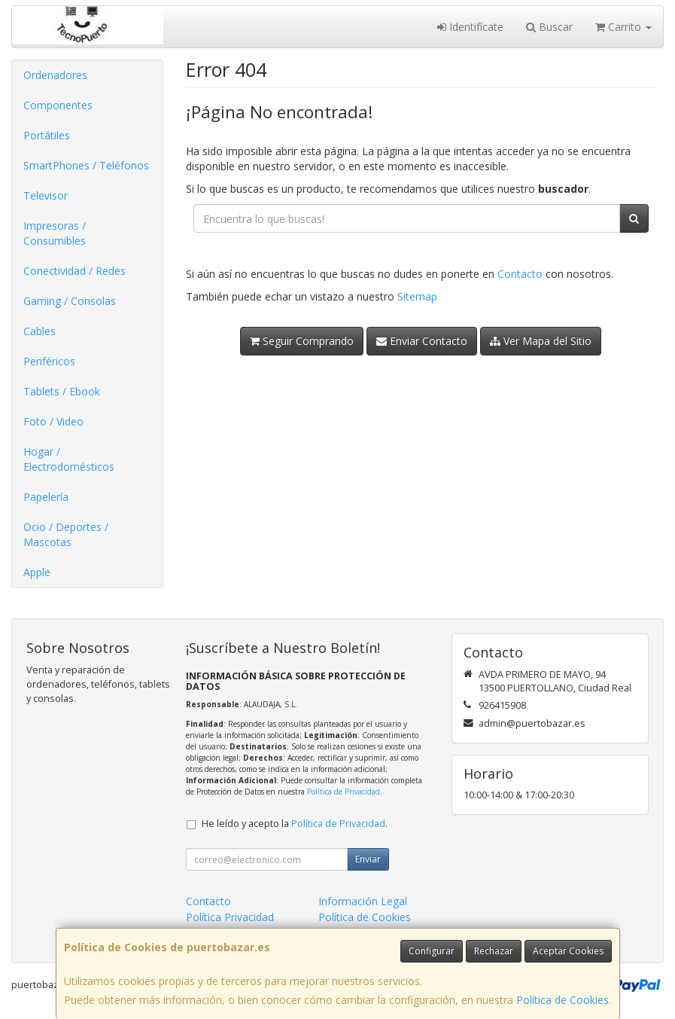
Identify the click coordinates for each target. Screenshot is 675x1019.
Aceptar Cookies (568, 950)
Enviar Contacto (421, 341)
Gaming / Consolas (69, 301)
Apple (36, 572)
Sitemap (417, 296)
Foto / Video (53, 421)
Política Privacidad (230, 917)
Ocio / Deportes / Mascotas (65, 534)
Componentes (58, 105)
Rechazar (493, 950)
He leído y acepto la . (295, 823)
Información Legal (362, 901)
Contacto (520, 274)
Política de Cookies (562, 1000)
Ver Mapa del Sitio (540, 341)
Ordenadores (55, 75)
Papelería (45, 497)
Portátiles (46, 135)
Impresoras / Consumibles (54, 233)
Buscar (549, 27)
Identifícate (470, 27)
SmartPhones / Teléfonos (86, 165)
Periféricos (49, 361)
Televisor (45, 195)
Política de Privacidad (343, 791)
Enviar (368, 859)
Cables (39, 331)
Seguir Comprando (302, 341)
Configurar (432, 950)
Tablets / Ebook (61, 391)
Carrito (623, 27)
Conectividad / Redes (74, 271)
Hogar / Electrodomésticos (68, 459)
